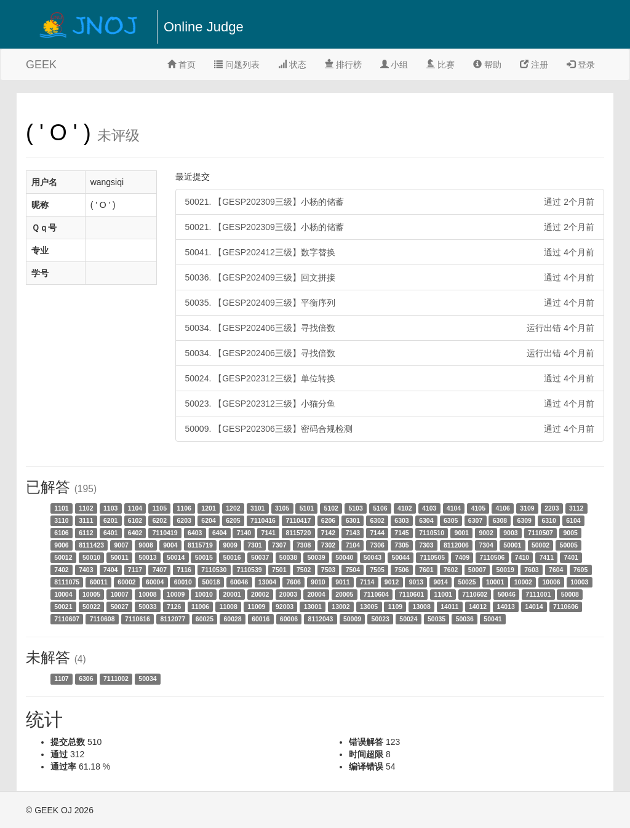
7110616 (137, 619)
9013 (416, 582)
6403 (195, 532)
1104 (135, 508)
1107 (61, 678)
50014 (176, 557)
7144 (377, 532)
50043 (372, 557)
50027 (120, 606)
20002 (260, 594)
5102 (331, 508)
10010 (204, 594)
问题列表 (237, 65)
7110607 (66, 619)
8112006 (456, 545)
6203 (184, 520)
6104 (573, 520)
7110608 (102, 619)
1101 (61, 508)
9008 (145, 545)
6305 (451, 520)
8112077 (172, 619)
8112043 (320, 619)
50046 (507, 594)
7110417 (298, 520)
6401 (110, 532)
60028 (232, 619)
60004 (155, 582)
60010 (183, 582)
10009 (176, 594)
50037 (260, 557)
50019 (505, 569)
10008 (147, 594)
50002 (540, 545)
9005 (570, 532)
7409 (462, 557)
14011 (449, 606)
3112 (576, 508)
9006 (61, 545)
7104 (353, 545)
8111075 (66, 582)
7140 (244, 532)
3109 (527, 508)
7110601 (411, 594)
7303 (426, 545)
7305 (401, 545)
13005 (369, 606)
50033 (147, 606)
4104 (454, 508)
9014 (441, 582)
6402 (135, 532)
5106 (380, 508)
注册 (534, 65)
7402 (61, 569)
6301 (353, 520)
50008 (570, 594)
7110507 (540, 532)
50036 (465, 619)
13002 (340, 606)
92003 (284, 606)
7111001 (538, 594)
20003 (288, 594)
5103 (355, 508)
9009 (230, 545)
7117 (135, 569)
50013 (147, 557)
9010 (318, 582)
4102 (404, 508)
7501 (279, 569)
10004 (63, 594)
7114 (367, 582)
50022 (91, 606)
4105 (478, 508)
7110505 (432, 557)
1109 (395, 606)
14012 (478, 606)
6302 (377, 520)
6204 (208, 520)
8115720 (298, 532)
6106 (61, 532)
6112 (86, 532)
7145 (401, 532)
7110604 (376, 594)
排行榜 (343, 65)
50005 (569, 545)
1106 (184, 508)
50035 (436, 619)
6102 (135, 520)
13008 (422, 606)
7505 (377, 569)
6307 (475, 520)
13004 (267, 582)
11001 (443, 594)
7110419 (165, 532)
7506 (401, 569)
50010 (91, 557)
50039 (316, 557)
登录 (581, 65)
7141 (268, 532)
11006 (200, 606)
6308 (500, 520)
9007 (121, 545)
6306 (86, 678)
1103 (110, 508)
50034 (147, 678)
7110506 (491, 557)
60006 (289, 619)
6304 (426, 520)
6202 (160, 520)
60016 (260, 619)
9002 (486, 532)
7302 (328, 545)
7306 (377, 545)
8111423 (91, 545)
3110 (61, 520)
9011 (342, 582)
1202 (233, 508)
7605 (580, 569)
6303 (401, 520)
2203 (551, 508)
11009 (256, 606)
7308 (304, 545)
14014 (534, 606)
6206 (328, 520)
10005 (91, 594)
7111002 (116, 678)
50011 (120, 557)
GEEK (41, 64)
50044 (401, 557)
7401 (571, 557)
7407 (160, 569)
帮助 (487, 65)
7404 (110, 569)
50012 (63, 557)
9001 (462, 532)
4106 (502, 508)
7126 (174, 606)
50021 (63, 606)
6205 (233, 520)
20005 (344, 594)
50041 (492, 619)
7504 (353, 569)
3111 (86, 520)
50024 (408, 619)
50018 (211, 582)
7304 (486, 545)
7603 (531, 569)
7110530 (213, 569)
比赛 (440, 65)
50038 (288, 557)
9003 (510, 532)
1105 (160, 508)
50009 (352, 619)
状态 (292, 65)
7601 (426, 569)
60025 (204, 619)
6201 (110, 520)
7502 (304, 569)
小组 (394, 65)
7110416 (263, 520)
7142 (328, 532)
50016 (232, 557)
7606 (293, 582)
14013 (506, 606)
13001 (313, 606)
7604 (556, 569)
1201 (208, 508)
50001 (512, 545)
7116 (184, 569)
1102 (86, 508)
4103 (429, 508)
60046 (239, 582)
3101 (257, 508)
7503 (328, 569)
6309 (524, 520)
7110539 (249, 569)
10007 (120, 594)
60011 (99, 582)
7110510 (431, 532)
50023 (380, 619)
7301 (254, 545)
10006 (551, 582)
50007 (477, 569)
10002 (523, 582)
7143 (353, 532)
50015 (204, 557)
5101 (307, 508)
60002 (126, 582)
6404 (219, 532)
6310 (548, 520)
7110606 (565, 606)
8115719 (200, 545)
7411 (547, 557)
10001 (495, 582)
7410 (522, 557)
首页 (181, 65)
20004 (316, 594)
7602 (451, 569)
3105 (282, 508)
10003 (579, 582)
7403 (86, 569)
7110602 (474, 594)
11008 (228, 606)
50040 (344, 557)
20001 (232, 594)
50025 (467, 582)
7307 (279, 545)
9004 (170, 545)
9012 (392, 582)
